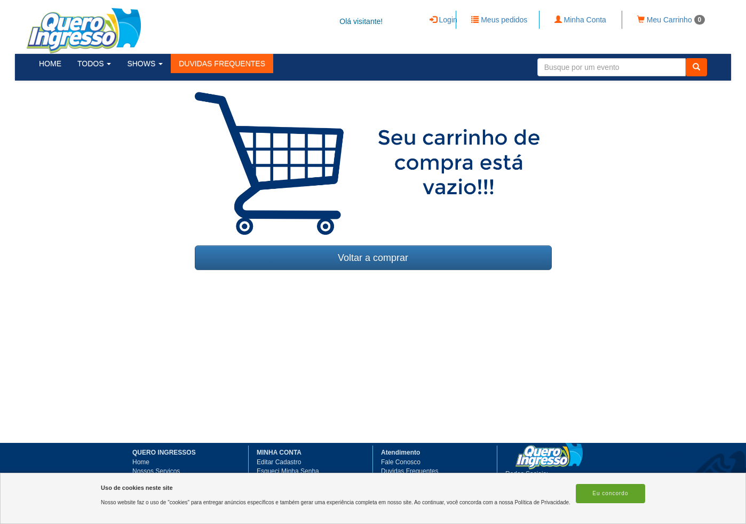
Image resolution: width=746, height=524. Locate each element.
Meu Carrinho (671, 20)
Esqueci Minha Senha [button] (288, 471)
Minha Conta (580, 19)
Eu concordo (610, 493)
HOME (50, 63)
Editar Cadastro (279, 462)
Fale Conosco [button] (400, 462)
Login (443, 19)
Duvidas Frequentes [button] (409, 471)
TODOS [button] (94, 63)
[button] (222, 63)
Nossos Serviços (156, 471)
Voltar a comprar (373, 257)
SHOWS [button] (145, 63)
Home (140, 462)
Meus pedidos (499, 19)
